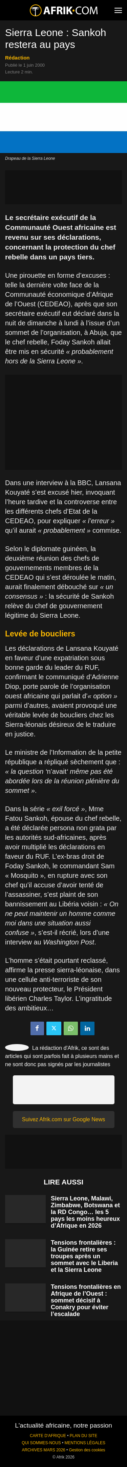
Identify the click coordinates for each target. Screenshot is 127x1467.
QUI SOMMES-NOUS (41, 1442)
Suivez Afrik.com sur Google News (63, 1119)
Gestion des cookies (87, 1450)
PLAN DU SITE (83, 1435)
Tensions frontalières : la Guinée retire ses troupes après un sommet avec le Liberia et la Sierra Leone (84, 1256)
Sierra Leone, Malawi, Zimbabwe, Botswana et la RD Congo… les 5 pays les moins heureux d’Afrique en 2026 (85, 1212)
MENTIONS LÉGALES (85, 1442)
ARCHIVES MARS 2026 (43, 1450)
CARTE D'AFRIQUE (48, 1435)
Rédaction (17, 58)
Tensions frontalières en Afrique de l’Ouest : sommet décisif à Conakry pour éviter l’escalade (86, 1300)
